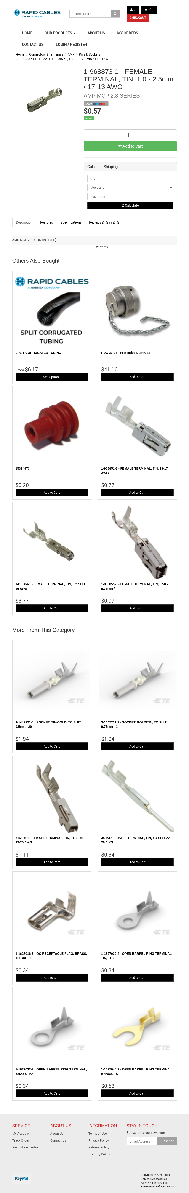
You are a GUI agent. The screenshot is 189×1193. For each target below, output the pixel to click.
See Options (51, 377)
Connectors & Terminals (46, 54)
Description (24, 222)
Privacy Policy (98, 1140)
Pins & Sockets (89, 54)
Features (46, 222)
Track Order (20, 1140)
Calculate (130, 205)
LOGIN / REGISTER (71, 44)
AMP (71, 54)
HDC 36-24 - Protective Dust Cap (126, 353)
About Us (56, 1133)
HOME (27, 33)
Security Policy (99, 1154)
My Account (20, 1133)
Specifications (71, 222)
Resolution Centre (25, 1147)
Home (20, 54)
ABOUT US (96, 33)
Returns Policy (98, 1147)
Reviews (104, 222)
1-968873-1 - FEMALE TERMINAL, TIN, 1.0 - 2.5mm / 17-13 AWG (65, 59)
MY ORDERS (127, 33)
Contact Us (58, 1140)
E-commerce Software (153, 1186)
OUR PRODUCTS (60, 33)
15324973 (23, 468)
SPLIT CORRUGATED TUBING (38, 353)
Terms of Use (97, 1133)
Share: (96, 104)
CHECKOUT (138, 17)
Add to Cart (130, 146)
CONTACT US (32, 44)
